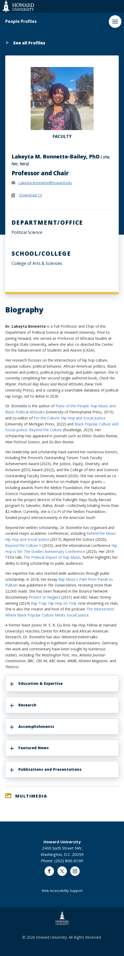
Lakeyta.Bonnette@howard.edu (45, 182)
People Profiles (21, 21)
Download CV (30, 195)
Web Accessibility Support (62, 890)
